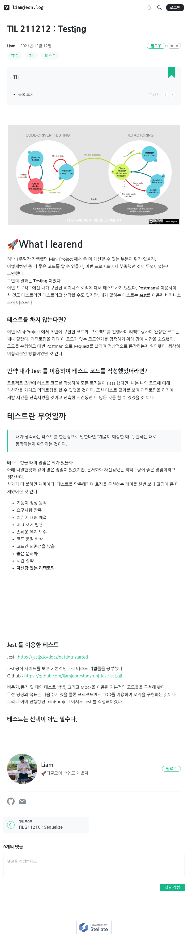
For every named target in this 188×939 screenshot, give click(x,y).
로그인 (175, 7)
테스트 (50, 56)
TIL (31, 56)
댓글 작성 (172, 887)
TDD (14, 56)
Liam (11, 46)
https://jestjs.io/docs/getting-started (53, 657)
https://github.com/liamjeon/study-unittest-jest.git (73, 676)
